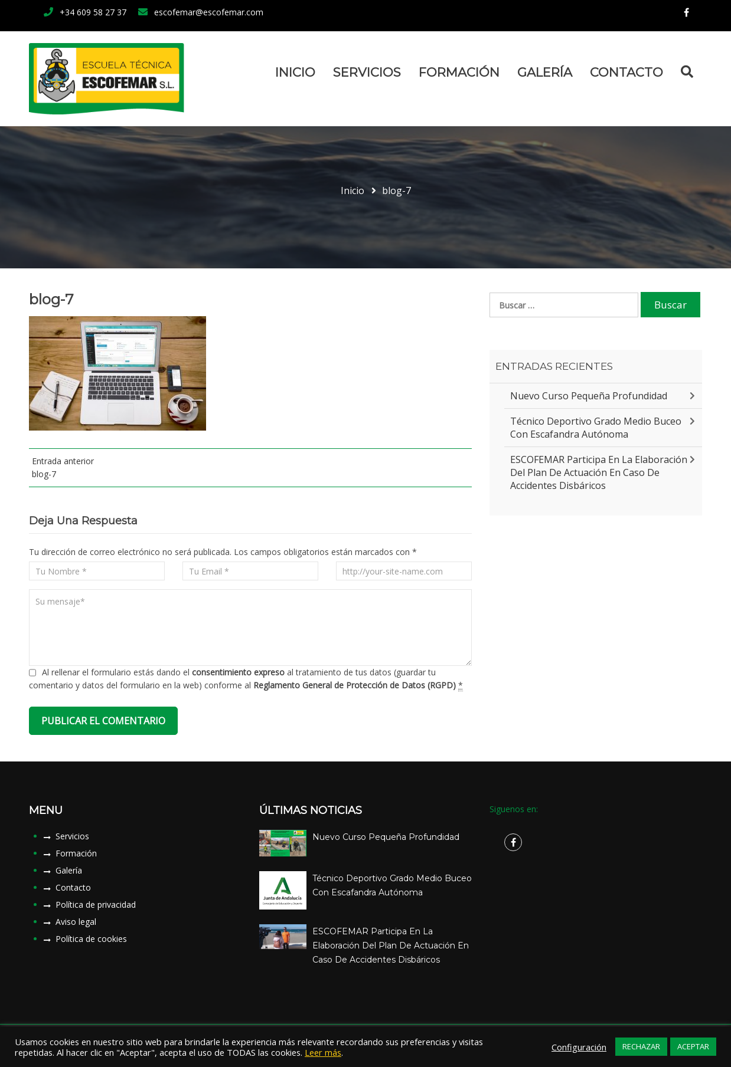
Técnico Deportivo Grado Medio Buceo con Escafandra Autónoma (595, 428)
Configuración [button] (578, 1047)
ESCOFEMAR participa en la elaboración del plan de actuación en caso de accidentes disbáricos (598, 472)
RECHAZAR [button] (641, 1046)
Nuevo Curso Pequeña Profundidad (588, 395)
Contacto (626, 72)
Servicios (367, 72)
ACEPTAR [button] (693, 1046)
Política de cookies (91, 938)
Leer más (323, 1052)
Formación (459, 72)
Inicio (295, 72)
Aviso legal (76, 921)
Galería (544, 72)
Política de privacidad (96, 904)
